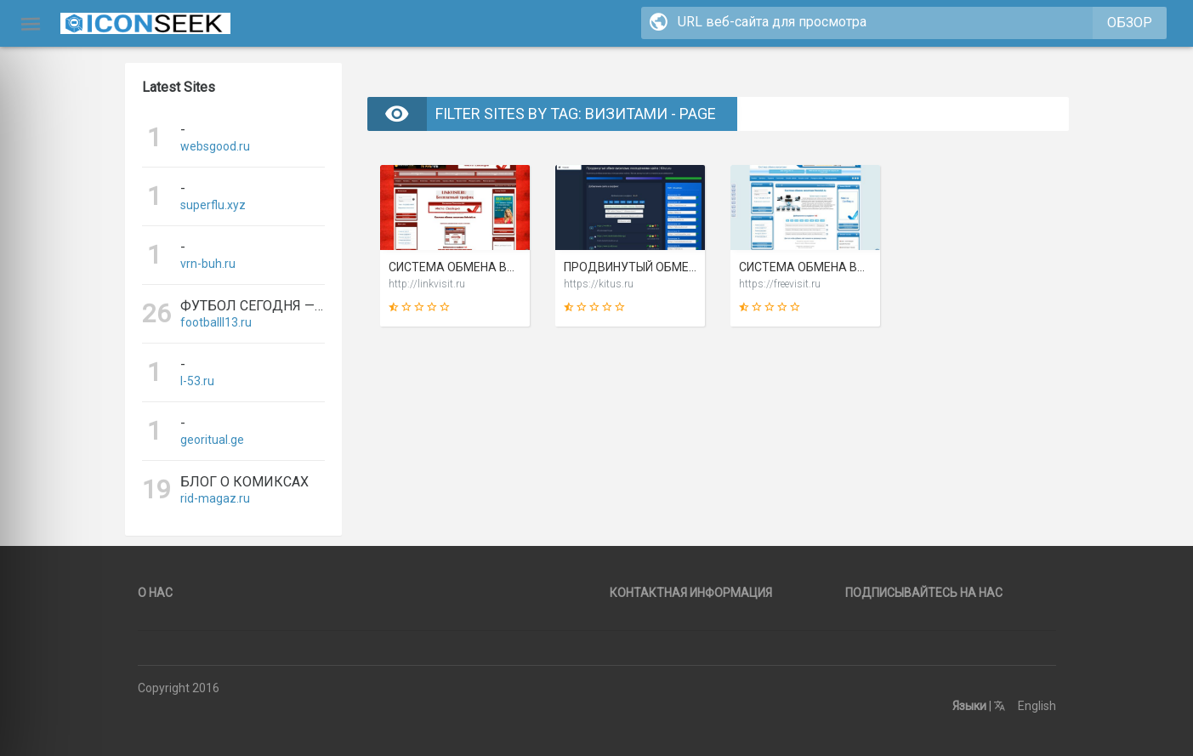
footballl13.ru (216, 322)
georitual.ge (212, 439)
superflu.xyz (213, 205)
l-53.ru (197, 381)
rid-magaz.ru (215, 498)
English (1025, 706)
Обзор (1129, 22)
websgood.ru (215, 146)
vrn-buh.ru (208, 263)
